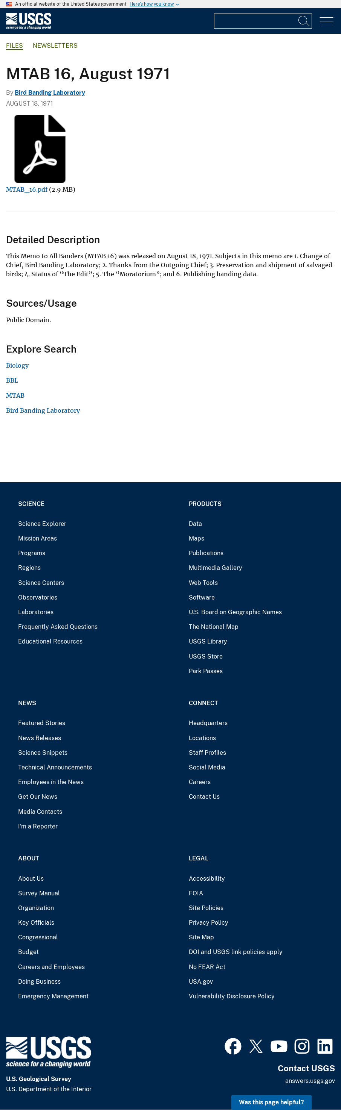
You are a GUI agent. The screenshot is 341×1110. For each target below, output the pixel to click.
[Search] (304, 21)
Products (205, 503)
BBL (12, 380)
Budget (28, 952)
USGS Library (208, 641)
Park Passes (206, 671)
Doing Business (39, 981)
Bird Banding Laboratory (50, 92)
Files (14, 45)
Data (195, 523)
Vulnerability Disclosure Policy (232, 996)
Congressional (38, 937)
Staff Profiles (207, 752)
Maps (196, 538)
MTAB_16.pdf (26, 189)
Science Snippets (42, 752)
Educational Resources (50, 641)
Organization (36, 908)
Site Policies (206, 908)
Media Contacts (40, 811)
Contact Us (204, 796)
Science (31, 503)
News (27, 703)
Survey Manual (39, 893)
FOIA (196, 893)
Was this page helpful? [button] (271, 1102)
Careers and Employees (51, 967)
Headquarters (208, 723)
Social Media (207, 767)
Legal (198, 858)
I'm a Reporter (38, 826)
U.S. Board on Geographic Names (235, 612)
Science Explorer (42, 523)
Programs (31, 553)
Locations (202, 738)
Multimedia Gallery (215, 567)
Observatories (37, 597)
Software (202, 597)
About (28, 858)
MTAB (15, 395)
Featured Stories (41, 723)
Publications (206, 553)
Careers (200, 782)
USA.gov (201, 981)
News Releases (39, 738)
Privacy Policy (208, 922)
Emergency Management (53, 996)
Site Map (201, 937)
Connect (203, 703)
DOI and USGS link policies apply (236, 952)
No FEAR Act (207, 967)
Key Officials (36, 922)
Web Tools (203, 582)
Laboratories (36, 612)
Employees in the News (51, 782)
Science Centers (41, 582)
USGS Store (206, 656)
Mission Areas (37, 538)
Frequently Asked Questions (58, 626)
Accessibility (207, 878)
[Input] (263, 21)
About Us (31, 878)
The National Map (214, 626)
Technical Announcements (55, 767)
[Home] (28, 27)
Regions (29, 567)
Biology (17, 365)
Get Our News (37, 796)
